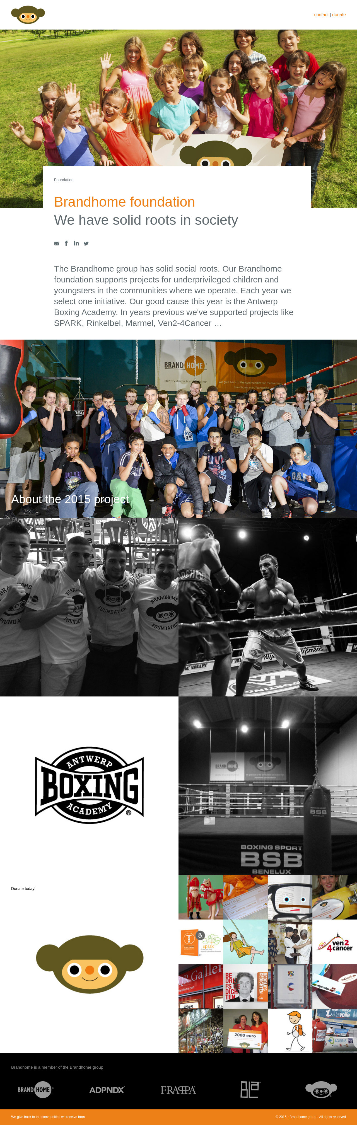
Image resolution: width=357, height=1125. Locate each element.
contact (321, 14)
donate (339, 14)
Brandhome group (86, 1067)
